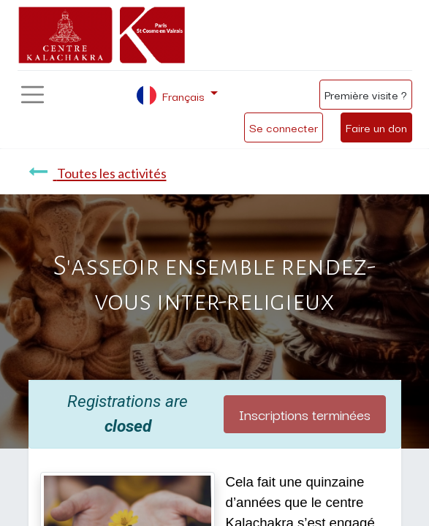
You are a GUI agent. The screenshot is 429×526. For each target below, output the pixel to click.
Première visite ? (365, 94)
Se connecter (283, 127)
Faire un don (376, 127)
